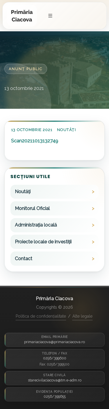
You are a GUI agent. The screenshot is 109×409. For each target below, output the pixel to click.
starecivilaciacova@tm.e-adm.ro (54, 380)
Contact (23, 258)
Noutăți (66, 130)
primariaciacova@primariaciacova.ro (54, 342)
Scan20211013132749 (34, 141)
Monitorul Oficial (32, 208)
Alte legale (82, 316)
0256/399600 (54, 358)
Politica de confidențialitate (41, 316)
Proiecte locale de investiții (43, 242)
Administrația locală (36, 225)
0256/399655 (55, 396)
